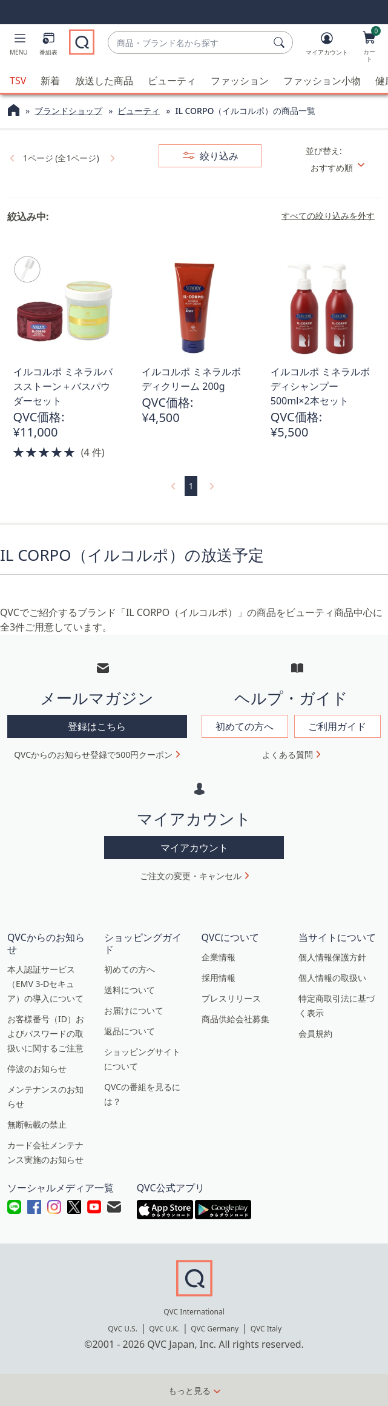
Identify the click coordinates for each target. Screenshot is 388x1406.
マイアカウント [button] (194, 846)
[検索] (280, 42)
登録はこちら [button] (97, 725)
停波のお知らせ (37, 1067)
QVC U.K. (164, 1328)
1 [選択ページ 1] (190, 485)
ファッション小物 (322, 80)
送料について (129, 988)
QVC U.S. (122, 1328)
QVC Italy (266, 1328)
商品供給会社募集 (235, 1017)
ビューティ (172, 80)
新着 (50, 80)
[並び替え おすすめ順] (342, 167)
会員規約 (315, 1032)
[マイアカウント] (327, 46)
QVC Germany (214, 1328)
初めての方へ (129, 968)
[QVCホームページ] (13, 111)
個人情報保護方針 (332, 956)
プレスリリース (231, 997)
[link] (11, 157)
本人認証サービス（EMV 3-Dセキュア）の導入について (45, 982)
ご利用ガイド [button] (337, 725)
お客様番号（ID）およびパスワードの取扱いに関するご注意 (45, 1032)
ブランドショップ (68, 110)
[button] (19, 46)
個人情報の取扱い (332, 976)
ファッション (240, 80)
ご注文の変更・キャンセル (191, 874)
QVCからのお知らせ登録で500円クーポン (93, 754)
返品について (129, 1030)
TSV (18, 80)
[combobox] (188, 43)
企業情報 (218, 956)
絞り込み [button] (217, 155)
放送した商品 (104, 80)
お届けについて (133, 1009)
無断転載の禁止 (37, 1123)
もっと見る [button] (189, 1390)
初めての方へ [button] (244, 725)
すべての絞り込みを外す (328, 215)
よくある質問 (287, 754)
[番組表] (48, 46)
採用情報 (218, 976)
